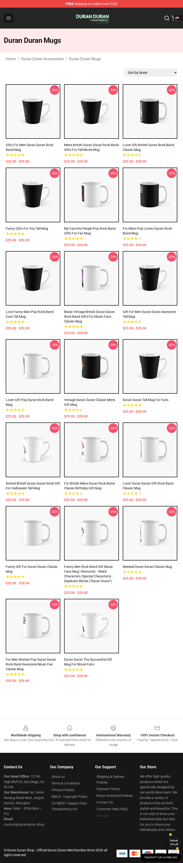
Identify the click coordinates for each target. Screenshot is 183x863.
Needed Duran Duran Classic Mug (147, 567)
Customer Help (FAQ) (112, 809)
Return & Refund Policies (115, 796)
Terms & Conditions (65, 783)
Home (11, 59)
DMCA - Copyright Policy (69, 797)
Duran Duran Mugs (85, 59)
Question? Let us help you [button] (160, 857)
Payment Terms (108, 789)
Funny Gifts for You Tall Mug (27, 228)
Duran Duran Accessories (42, 59)
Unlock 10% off (174, 842)
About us (58, 777)
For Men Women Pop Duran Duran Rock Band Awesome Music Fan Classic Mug (31, 664)
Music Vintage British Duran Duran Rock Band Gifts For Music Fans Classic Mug (89, 316)
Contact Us (105, 802)
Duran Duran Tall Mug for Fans (145, 400)
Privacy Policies (62, 790)
